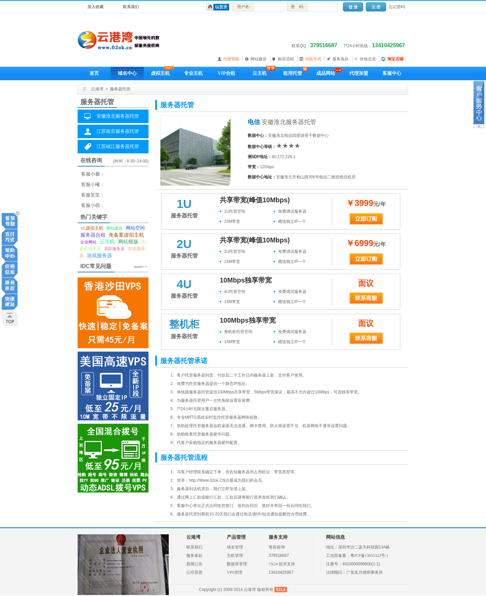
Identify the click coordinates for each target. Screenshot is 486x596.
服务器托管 (120, 89)
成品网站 (325, 73)
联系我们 (131, 6)
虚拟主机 (160, 73)
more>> (140, 266)
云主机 (259, 73)
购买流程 (286, 59)
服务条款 (340, 59)
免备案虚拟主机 (126, 235)
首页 (94, 73)
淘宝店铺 (395, 59)
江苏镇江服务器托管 (118, 146)
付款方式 (313, 59)
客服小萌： (93, 205)
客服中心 (391, 73)
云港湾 (97, 89)
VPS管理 (234, 572)
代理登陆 (231, 59)
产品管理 (236, 537)
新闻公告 (194, 564)
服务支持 (278, 537)
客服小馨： (93, 174)
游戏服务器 (99, 255)
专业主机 (193, 73)
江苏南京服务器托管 (118, 131)
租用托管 (292, 73)
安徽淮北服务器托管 (118, 116)
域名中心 (127, 73)
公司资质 (194, 572)
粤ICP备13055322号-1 (369, 555)
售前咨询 (277, 547)
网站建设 (258, 59)
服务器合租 (93, 235)
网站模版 (128, 241)
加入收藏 (95, 6)
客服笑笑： (93, 195)
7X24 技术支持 (282, 564)
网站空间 (135, 228)
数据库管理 (237, 564)
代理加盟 (358, 73)
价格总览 (368, 59)
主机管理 (235, 555)
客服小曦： (93, 184)
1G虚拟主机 (91, 228)
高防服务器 (114, 248)
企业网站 (88, 242)
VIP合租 (226, 73)
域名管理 (235, 547)
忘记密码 (397, 6)
